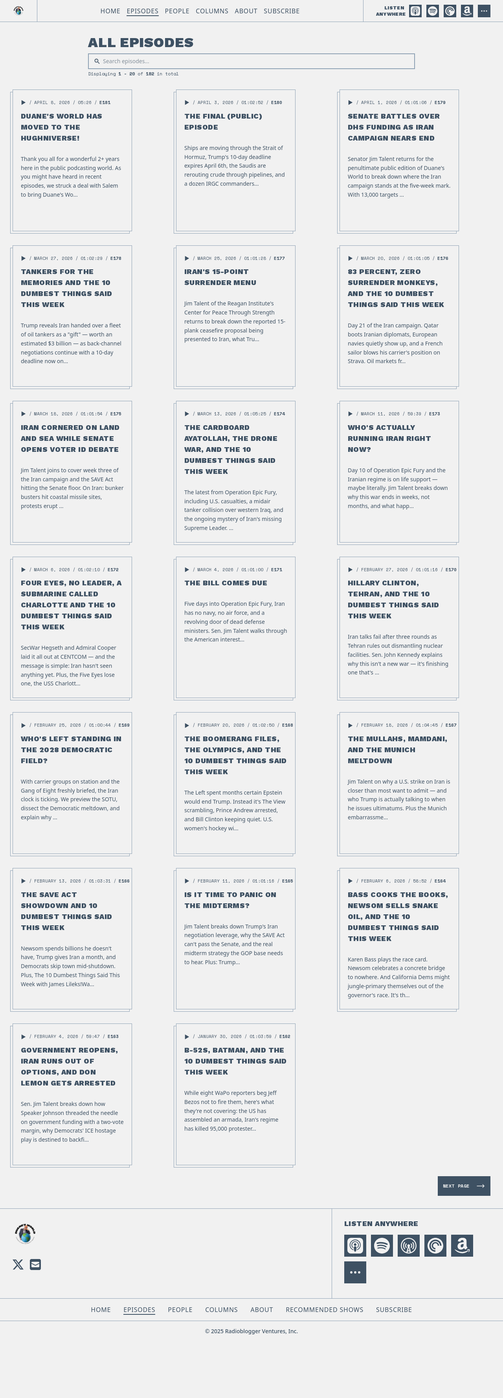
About (246, 11)
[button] (23, 102)
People (177, 11)
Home (110, 11)
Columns (212, 11)
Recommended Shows (324, 1309)
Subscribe (282, 11)
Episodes (142, 11)
